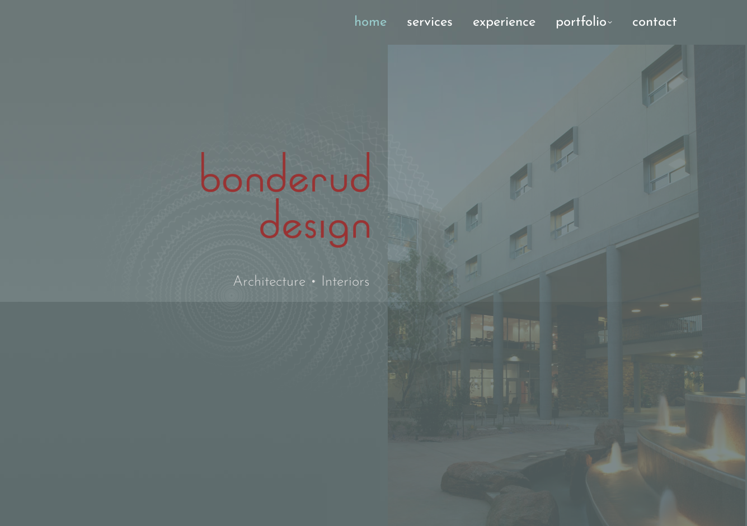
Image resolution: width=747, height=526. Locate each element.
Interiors (345, 282)
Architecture (269, 282)
